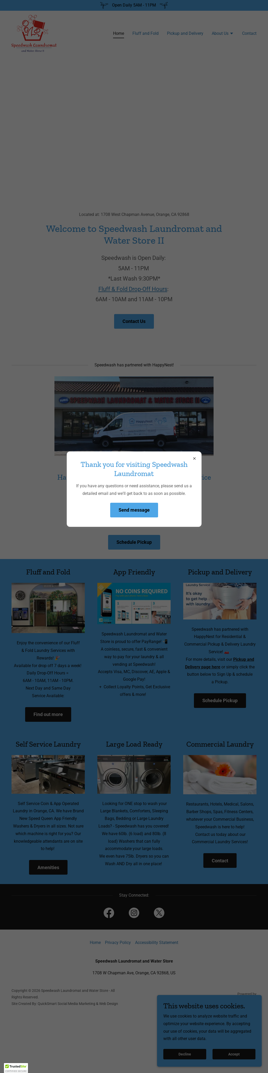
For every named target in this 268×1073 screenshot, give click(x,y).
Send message (134, 510)
